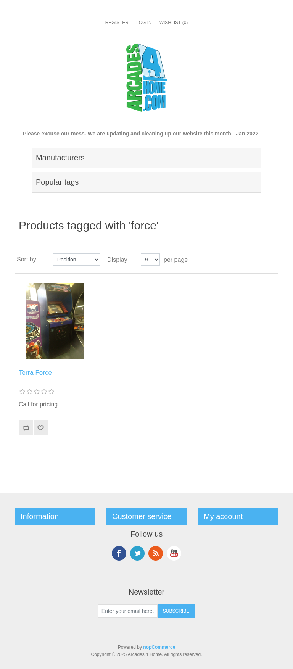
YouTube (174, 553)
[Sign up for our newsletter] (128, 611)
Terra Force (35, 372)
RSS (155, 553)
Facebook (119, 553)
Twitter (137, 553)
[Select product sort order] (76, 259)
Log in (144, 22)
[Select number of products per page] (150, 259)
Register (117, 22)
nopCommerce (159, 647)
